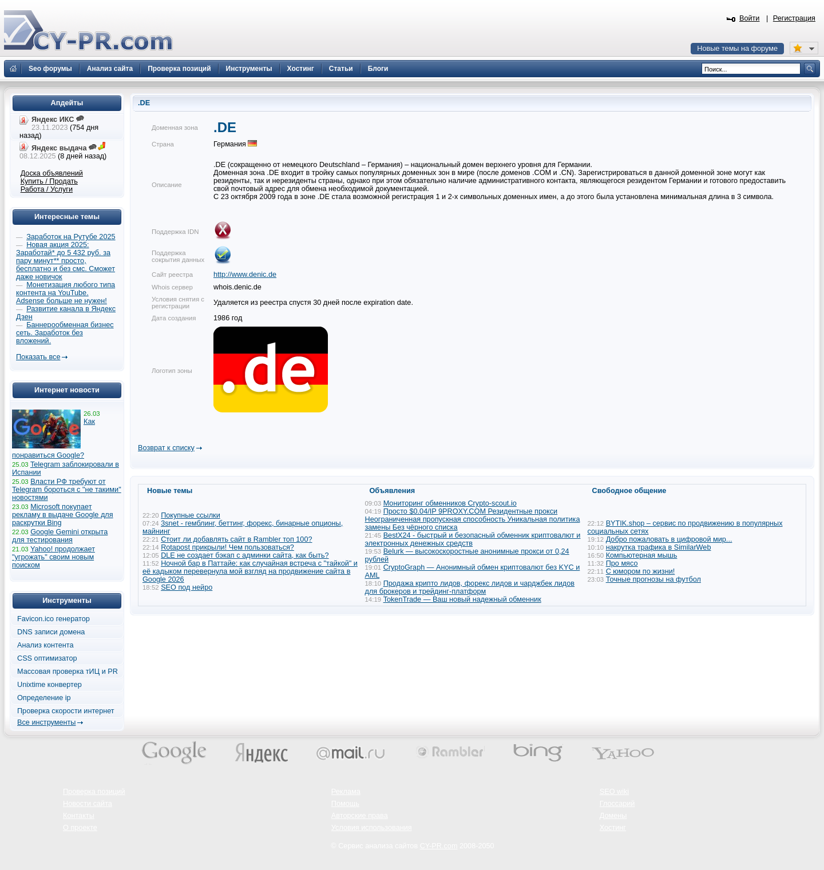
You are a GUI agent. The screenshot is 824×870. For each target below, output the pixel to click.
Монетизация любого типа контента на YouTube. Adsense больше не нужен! (65, 293)
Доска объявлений (52, 173)
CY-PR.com (439, 846)
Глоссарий (617, 804)
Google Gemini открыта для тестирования (60, 536)
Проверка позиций (94, 792)
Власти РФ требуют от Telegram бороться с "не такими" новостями (66, 490)
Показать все (38, 357)
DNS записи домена (51, 632)
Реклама (345, 792)
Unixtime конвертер (49, 685)
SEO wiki (614, 792)
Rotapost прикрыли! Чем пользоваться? (227, 547)
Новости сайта (87, 804)
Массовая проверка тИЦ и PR (67, 672)
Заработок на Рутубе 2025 (70, 237)
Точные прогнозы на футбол (653, 579)
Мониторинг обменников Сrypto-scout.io (450, 503)
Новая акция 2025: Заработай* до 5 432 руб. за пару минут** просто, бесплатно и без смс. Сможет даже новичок (65, 261)
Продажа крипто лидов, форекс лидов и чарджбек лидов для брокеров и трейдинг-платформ (470, 587)
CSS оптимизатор (47, 658)
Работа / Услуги (47, 189)
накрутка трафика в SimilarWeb (658, 547)
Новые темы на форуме (737, 49)
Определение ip (44, 698)
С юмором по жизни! (640, 571)
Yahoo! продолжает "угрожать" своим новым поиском (53, 557)
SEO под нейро (186, 587)
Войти (749, 18)
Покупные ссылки (190, 515)
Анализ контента (45, 645)
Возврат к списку (166, 448)
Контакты (78, 816)
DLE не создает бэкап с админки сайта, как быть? (244, 555)
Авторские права (359, 816)
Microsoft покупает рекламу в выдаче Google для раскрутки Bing (62, 515)
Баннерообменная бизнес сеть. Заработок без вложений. (65, 333)
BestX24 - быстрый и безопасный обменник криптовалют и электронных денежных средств (473, 539)
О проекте (80, 828)
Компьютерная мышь (642, 555)
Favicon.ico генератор (53, 619)
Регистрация (794, 18)
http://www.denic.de (244, 275)
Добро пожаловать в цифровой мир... (669, 539)
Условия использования (371, 828)
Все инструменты (46, 722)
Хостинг (613, 828)
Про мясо (622, 563)
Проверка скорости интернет (65, 711)
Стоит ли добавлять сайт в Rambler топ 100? (236, 539)
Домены (613, 816)
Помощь (345, 804)
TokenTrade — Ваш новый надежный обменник (462, 599)
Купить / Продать (49, 181)
